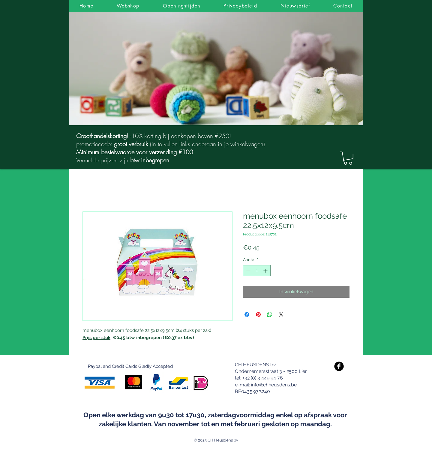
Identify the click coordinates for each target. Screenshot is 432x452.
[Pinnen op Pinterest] (258, 314)
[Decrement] (247, 270)
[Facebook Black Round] (339, 366)
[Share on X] (281, 314)
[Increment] (266, 270)
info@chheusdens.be (274, 385)
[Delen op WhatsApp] (269, 314)
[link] (348, 158)
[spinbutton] (256, 270)
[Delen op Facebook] (246, 314)
